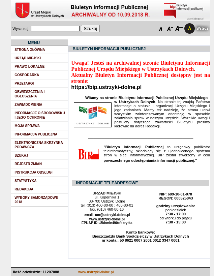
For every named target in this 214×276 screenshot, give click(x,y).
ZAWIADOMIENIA (28, 104)
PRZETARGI (24, 83)
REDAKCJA (23, 189)
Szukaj (90, 28)
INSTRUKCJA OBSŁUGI (33, 172)
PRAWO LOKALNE (29, 66)
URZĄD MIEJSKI (27, 58)
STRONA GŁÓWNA (29, 50)
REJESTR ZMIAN (28, 164)
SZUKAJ (21, 155)
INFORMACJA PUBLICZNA (35, 134)
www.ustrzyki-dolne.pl (96, 272)
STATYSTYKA (25, 181)
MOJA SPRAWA (27, 126)
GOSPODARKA (26, 75)
